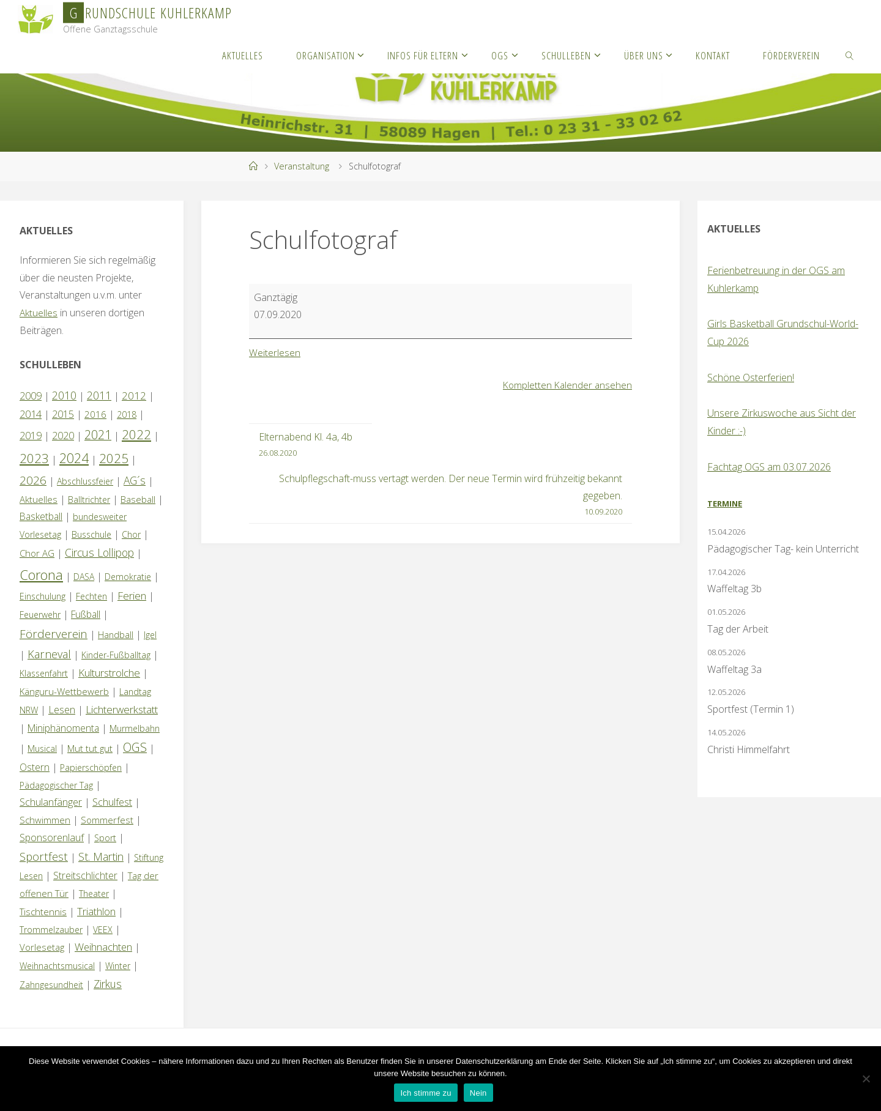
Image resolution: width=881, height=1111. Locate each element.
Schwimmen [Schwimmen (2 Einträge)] (45, 820)
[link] (849, 55)
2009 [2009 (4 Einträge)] (31, 396)
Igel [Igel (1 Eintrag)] (150, 635)
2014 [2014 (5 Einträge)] (31, 414)
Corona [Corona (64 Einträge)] (41, 574)
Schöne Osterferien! (750, 377)
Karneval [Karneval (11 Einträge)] (49, 654)
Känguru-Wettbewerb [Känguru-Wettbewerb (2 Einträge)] (64, 691)
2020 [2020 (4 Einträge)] (63, 435)
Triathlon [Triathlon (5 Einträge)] (96, 911)
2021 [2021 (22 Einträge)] (97, 434)
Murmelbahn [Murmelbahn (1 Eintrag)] (135, 728)
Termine (724, 503)
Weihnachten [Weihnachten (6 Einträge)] (103, 947)
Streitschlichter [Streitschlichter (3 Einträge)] (85, 875)
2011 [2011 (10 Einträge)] (99, 395)
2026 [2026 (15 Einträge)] (33, 480)
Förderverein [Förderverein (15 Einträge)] (53, 633)
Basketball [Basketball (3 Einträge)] (41, 516)
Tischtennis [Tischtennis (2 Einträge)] (43, 911)
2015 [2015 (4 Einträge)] (63, 414)
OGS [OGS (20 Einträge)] (135, 747)
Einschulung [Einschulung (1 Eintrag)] (42, 596)
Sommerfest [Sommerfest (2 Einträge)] (107, 820)
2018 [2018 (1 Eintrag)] (126, 414)
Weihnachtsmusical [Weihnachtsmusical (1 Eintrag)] (57, 966)
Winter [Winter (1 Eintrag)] (117, 966)
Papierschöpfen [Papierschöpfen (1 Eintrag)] (91, 767)
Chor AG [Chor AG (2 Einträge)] (37, 553)
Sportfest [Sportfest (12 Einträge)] (44, 856)
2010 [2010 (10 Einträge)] (64, 395)
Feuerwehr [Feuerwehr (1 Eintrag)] (40, 614)
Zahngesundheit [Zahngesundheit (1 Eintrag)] (51, 984)
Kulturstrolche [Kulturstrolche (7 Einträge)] (109, 673)
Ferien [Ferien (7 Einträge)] (131, 596)
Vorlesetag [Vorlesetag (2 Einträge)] (42, 947)
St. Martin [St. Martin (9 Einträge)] (101, 856)
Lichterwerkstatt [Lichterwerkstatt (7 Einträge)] (122, 709)
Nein (478, 1093)
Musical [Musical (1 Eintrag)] (42, 748)
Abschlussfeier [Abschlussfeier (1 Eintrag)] (85, 481)
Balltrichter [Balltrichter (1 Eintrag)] (89, 499)
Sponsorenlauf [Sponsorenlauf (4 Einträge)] (52, 837)
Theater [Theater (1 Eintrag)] (94, 893)
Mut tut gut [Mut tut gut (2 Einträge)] (90, 748)
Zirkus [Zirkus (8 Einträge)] (108, 983)
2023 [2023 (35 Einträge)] (34, 458)
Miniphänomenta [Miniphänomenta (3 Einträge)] (63, 728)
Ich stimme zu (425, 1093)
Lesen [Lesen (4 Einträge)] (61, 709)
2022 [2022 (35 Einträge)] (136, 434)
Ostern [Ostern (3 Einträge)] (35, 767)
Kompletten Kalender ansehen (566, 385)
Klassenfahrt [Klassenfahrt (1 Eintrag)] (44, 673)
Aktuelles (39, 312)
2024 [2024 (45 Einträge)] (74, 458)
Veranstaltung (301, 166)
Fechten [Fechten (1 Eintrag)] (91, 596)
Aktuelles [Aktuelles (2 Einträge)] (39, 499)
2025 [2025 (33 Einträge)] (113, 458)
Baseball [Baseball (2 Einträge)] (138, 499)
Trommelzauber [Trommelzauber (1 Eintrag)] (51, 929)
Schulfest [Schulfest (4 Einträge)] (112, 802)
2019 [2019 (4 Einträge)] (31, 435)
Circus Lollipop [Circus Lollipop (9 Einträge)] (99, 552)
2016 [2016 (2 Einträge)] (95, 414)
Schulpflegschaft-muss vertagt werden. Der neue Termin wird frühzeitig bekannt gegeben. (445, 495)
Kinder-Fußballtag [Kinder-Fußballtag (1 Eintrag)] (116, 655)
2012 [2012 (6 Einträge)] (134, 395)
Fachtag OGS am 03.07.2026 (769, 467)
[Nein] (866, 1078)
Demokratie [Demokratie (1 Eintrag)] (128, 576)
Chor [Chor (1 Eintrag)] (131, 534)
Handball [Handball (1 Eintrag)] (115, 635)
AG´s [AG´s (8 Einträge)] (135, 480)
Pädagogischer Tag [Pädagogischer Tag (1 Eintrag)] (56, 785)
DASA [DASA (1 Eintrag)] (83, 576)
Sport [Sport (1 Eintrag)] (105, 838)
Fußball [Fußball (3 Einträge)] (85, 614)
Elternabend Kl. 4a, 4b (305, 445)
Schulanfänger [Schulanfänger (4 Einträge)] (51, 802)
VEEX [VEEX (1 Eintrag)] (103, 929)
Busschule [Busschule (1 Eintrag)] (91, 534)
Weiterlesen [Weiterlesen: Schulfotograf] (274, 352)
